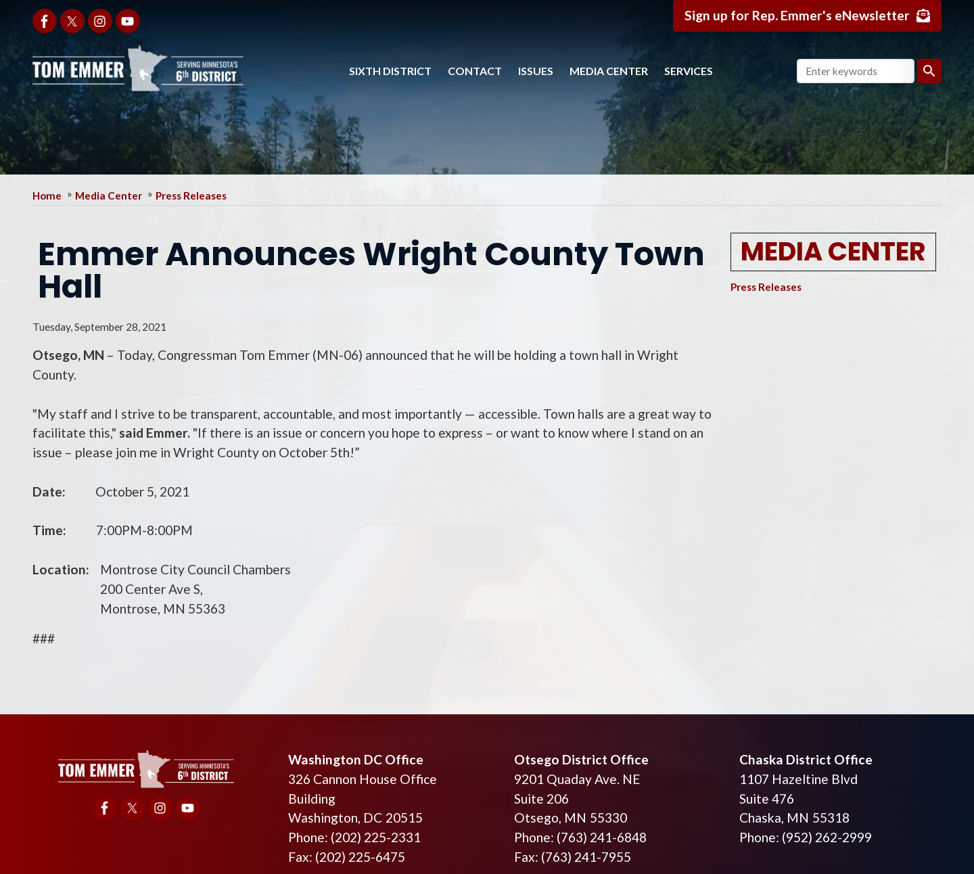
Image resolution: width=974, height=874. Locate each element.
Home (47, 195)
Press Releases (191, 195)
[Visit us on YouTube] (128, 21)
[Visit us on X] (72, 21)
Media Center (609, 70)
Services (688, 70)
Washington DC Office (355, 759)
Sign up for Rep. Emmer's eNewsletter (797, 15)
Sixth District (390, 70)
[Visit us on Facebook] (44, 21)
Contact (475, 70)
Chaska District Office (806, 759)
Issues (535, 70)
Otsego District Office (581, 759)
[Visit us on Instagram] (100, 21)
